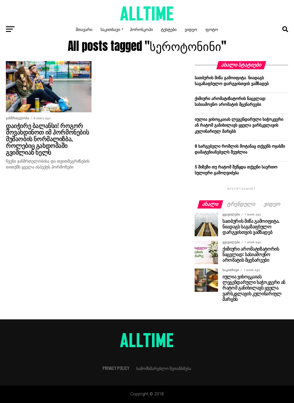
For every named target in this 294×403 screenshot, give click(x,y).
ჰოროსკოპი (141, 29)
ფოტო (211, 29)
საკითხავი (110, 29)
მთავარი (84, 29)
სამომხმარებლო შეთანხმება (163, 368)
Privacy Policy (116, 368)
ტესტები (169, 29)
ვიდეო (191, 29)
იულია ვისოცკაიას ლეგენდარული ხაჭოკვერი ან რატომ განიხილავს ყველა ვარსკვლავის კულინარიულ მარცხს (239, 125)
